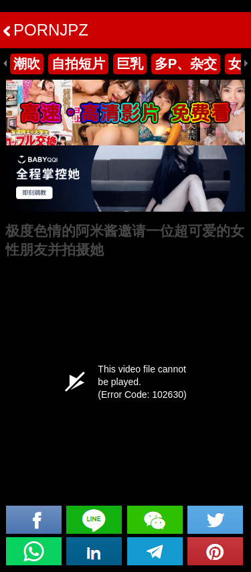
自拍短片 (78, 63)
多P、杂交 (186, 63)
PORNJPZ (45, 30)
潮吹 (26, 63)
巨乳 (129, 63)
